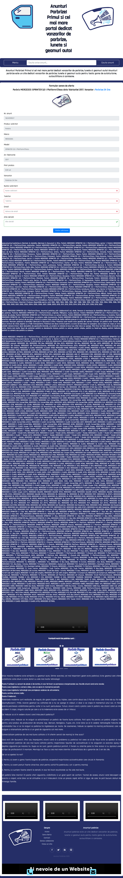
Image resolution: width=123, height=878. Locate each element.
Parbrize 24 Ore (102, 89)
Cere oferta (46, 834)
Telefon (7, 196)
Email (6, 206)
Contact (47, 838)
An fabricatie (9, 154)
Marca (6, 134)
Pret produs (9, 165)
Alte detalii (9, 217)
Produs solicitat (11, 123)
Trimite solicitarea (61, 230)
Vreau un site (47, 844)
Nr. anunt (8, 113)
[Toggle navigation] (15, 62)
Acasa (47, 831)
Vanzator (8, 175)
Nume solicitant (11, 186)
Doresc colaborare (47, 841)
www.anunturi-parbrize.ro (11, 243)
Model (6, 144)
